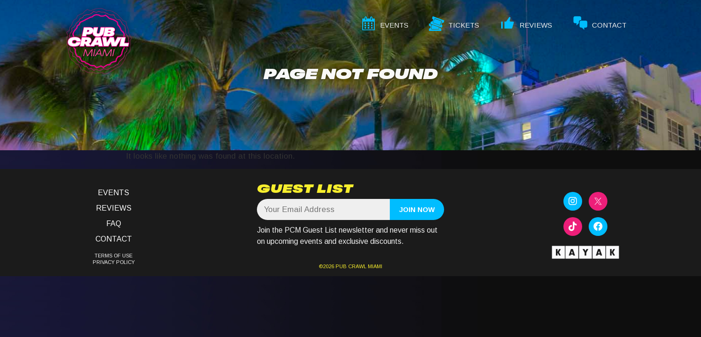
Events (113, 193)
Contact (113, 239)
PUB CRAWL (351, 266)
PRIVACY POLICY (114, 262)
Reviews (113, 208)
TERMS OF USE (113, 255)
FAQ (113, 223)
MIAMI (374, 266)
